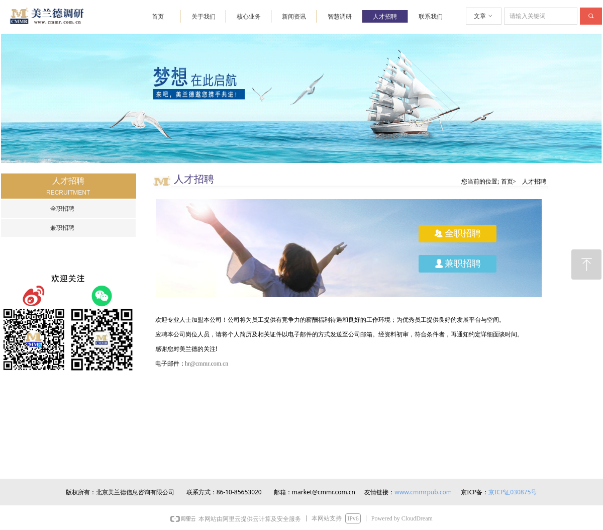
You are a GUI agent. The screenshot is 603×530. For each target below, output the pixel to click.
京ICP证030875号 (512, 492)
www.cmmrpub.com (423, 492)
